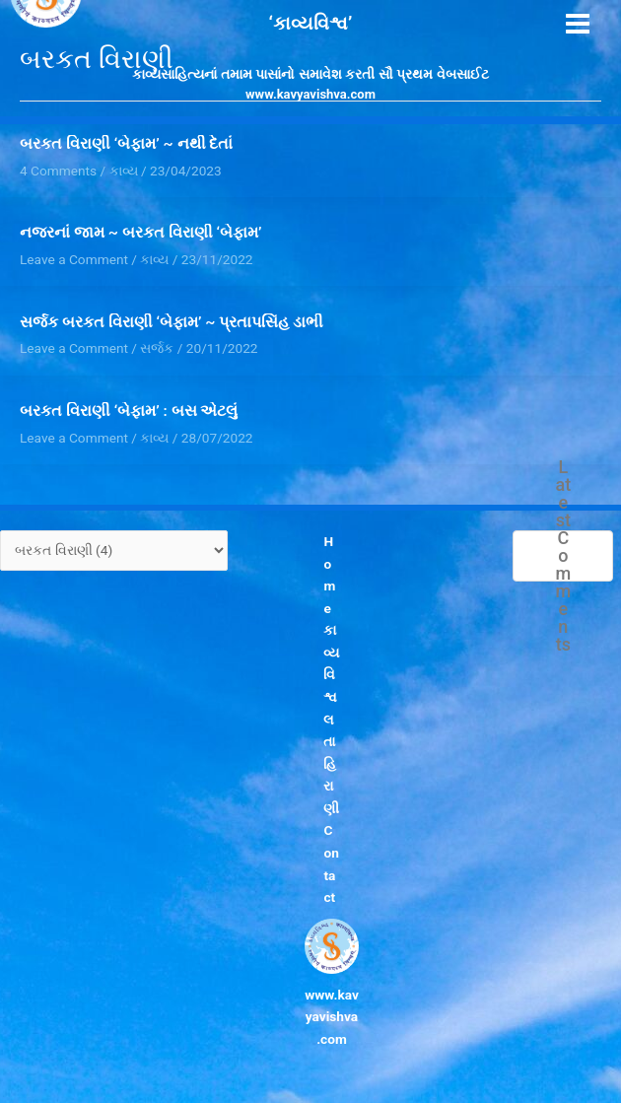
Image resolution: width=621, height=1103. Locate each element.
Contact (331, 863)
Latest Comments (564, 556)
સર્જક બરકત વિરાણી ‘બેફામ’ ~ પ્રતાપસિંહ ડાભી (171, 322)
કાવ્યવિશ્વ (332, 663)
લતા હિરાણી (332, 764)
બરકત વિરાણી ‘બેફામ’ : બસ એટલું (129, 411)
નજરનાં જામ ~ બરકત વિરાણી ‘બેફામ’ (140, 232)
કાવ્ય (154, 259)
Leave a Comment (74, 259)
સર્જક (156, 348)
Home (330, 574)
